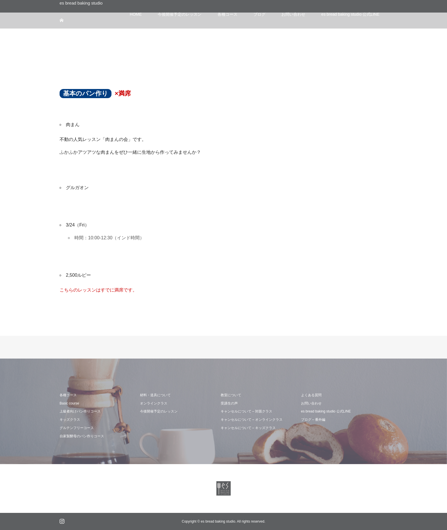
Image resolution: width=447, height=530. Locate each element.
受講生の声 (229, 403)
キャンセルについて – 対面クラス (246, 411)
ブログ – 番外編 (313, 420)
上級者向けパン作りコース (80, 411)
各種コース (68, 395)
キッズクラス (70, 420)
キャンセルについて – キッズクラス (248, 428)
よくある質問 (311, 395)
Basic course (69, 403)
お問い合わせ (311, 403)
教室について (231, 395)
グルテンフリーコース (77, 428)
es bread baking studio (81, 3)
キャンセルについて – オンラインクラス (252, 420)
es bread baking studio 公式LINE (326, 411)
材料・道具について (155, 395)
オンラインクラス (153, 403)
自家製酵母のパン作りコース (82, 436)
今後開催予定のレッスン (159, 411)
